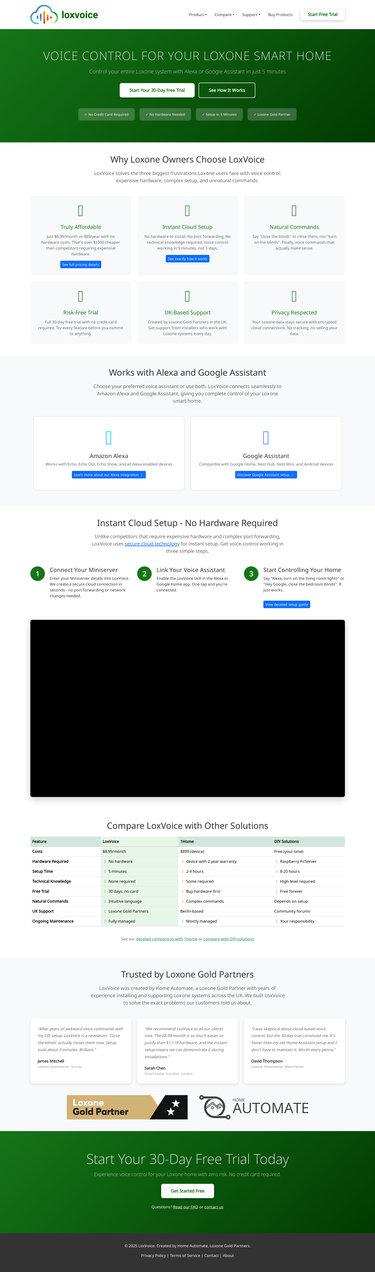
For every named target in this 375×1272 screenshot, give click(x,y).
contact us (214, 1207)
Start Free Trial (323, 14)
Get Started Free (187, 1191)
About (228, 1255)
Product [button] (196, 14)
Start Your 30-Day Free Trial (157, 90)
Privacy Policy (153, 1255)
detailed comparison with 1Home (166, 939)
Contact (211, 1255)
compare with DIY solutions (228, 939)
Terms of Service (185, 1255)
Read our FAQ (185, 1207)
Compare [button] (223, 14)
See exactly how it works (187, 258)
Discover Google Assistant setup (266, 474)
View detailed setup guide (287, 604)
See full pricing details (80, 264)
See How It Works (227, 90)
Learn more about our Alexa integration (109, 474)
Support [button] (249, 14)
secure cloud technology (152, 543)
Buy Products (280, 14)
